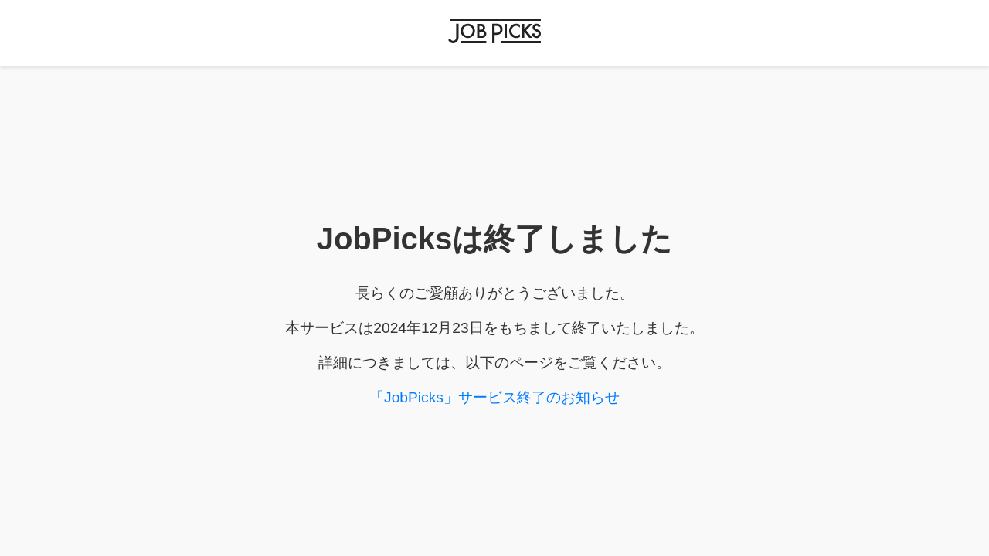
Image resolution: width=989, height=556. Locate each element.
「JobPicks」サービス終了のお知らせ (494, 397)
